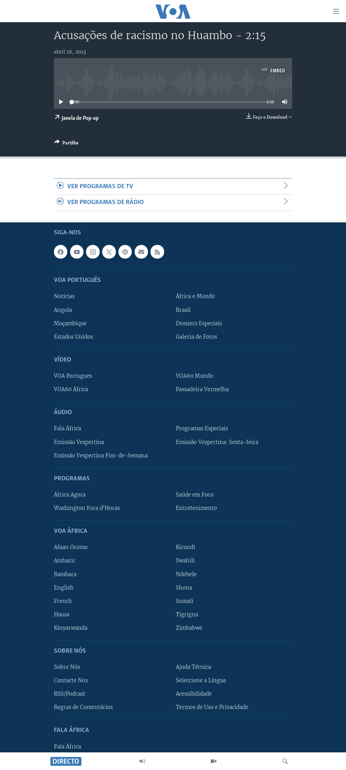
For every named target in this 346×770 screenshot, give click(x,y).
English (64, 587)
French (63, 601)
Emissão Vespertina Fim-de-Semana (101, 455)
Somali (184, 601)
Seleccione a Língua (201, 680)
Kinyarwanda (70, 627)
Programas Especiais (202, 428)
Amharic (64, 561)
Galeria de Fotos (196, 336)
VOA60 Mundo (194, 376)
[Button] (66, 144)
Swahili (185, 561)
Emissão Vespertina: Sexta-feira (217, 442)
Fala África (67, 428)
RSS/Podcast (69, 694)
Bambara (65, 574)
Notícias (64, 296)
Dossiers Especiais (199, 323)
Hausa (61, 614)
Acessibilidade (194, 694)
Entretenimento (196, 508)
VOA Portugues (73, 376)
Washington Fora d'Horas (87, 508)
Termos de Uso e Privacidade (212, 707)
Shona (184, 587)
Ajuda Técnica (193, 667)
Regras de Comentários (83, 707)
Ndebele (186, 574)
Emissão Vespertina (79, 442)
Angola (63, 310)
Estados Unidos (73, 336)
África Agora (70, 495)
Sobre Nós (67, 667)
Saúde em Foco (195, 495)
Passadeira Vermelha (202, 389)
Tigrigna (187, 614)
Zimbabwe (189, 627)
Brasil (183, 310)
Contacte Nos (71, 680)
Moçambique (70, 323)
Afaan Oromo (71, 547)
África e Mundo (195, 296)
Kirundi (185, 547)
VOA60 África (71, 389)
